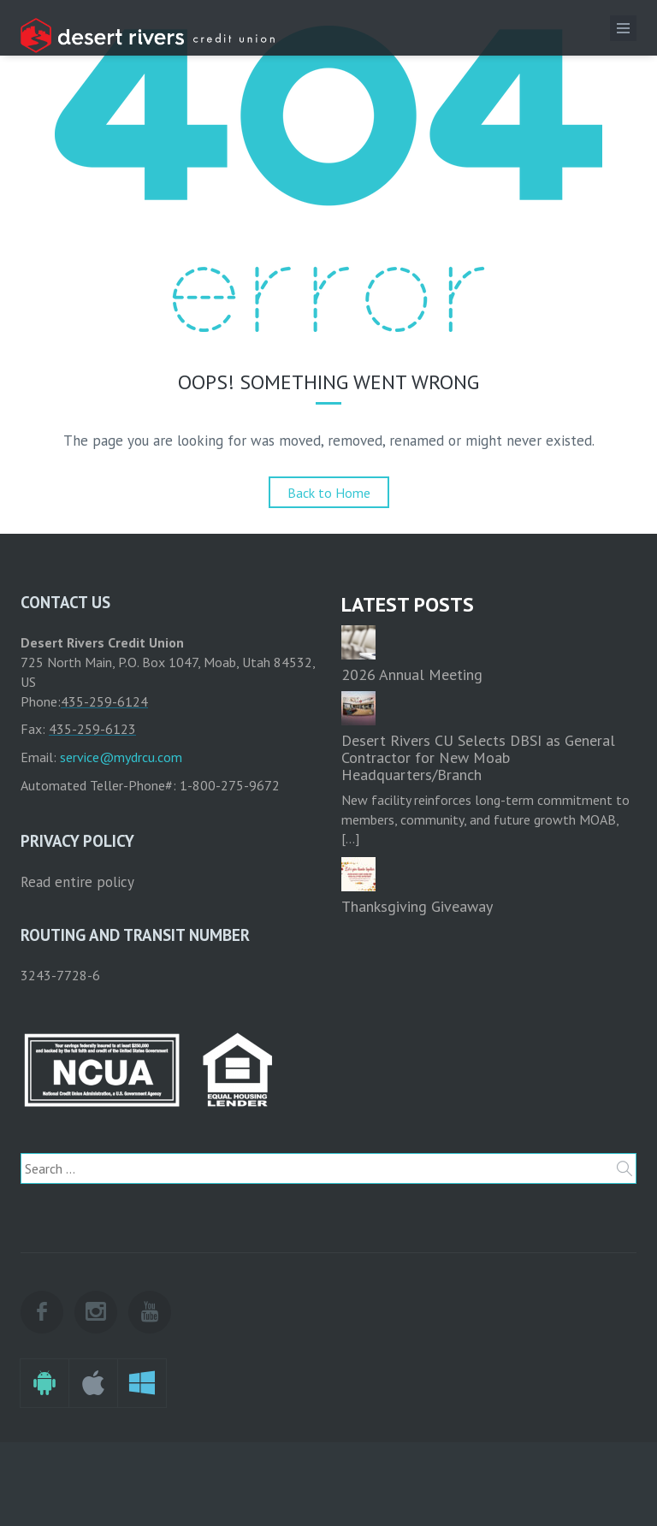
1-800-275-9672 (230, 785)
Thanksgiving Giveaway (417, 906)
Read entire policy (77, 881)
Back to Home (328, 492)
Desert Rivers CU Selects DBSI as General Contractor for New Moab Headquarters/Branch (478, 757)
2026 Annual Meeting (411, 674)
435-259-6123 (92, 728)
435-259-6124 (104, 701)
